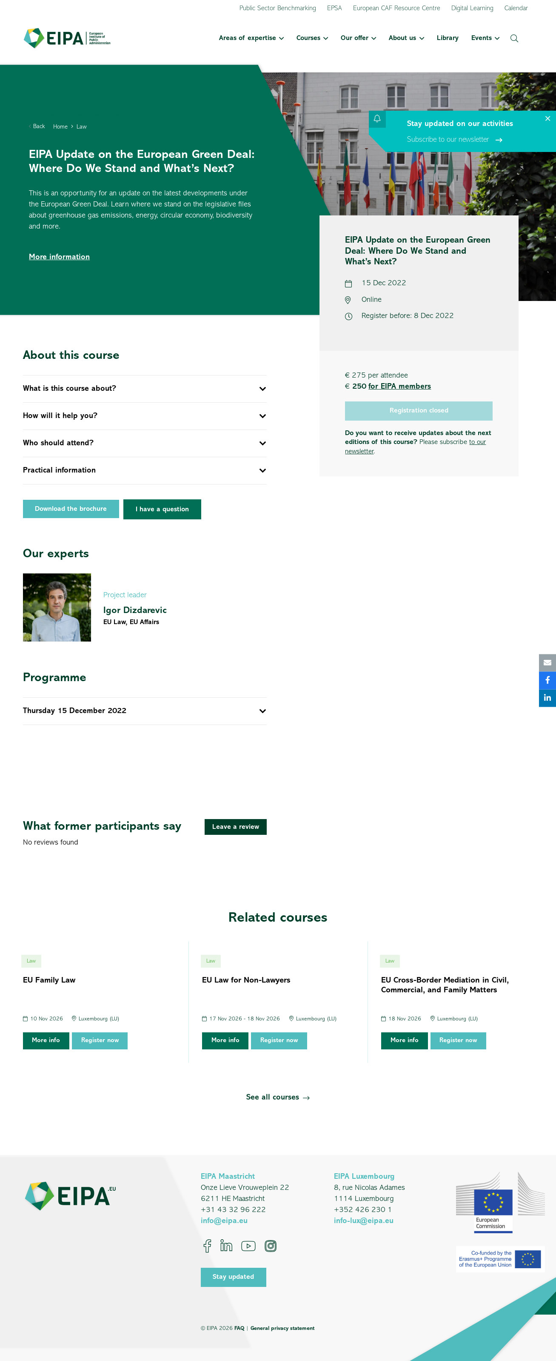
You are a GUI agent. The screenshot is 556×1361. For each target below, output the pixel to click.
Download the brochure (71, 509)
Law (82, 127)
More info (46, 1040)
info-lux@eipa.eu (363, 1221)
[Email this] (547, 663)
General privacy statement (282, 1328)
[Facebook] (207, 1246)
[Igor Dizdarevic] (145, 607)
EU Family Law (49, 981)
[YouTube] (248, 1246)
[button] (280, 38)
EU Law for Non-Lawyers (246, 981)
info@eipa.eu (224, 1221)
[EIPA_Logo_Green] (67, 38)
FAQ (239, 1328)
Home (60, 127)
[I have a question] (162, 509)
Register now (100, 1040)
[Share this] (547, 681)
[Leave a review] (235, 827)
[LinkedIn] (226, 1246)
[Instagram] (270, 1246)
